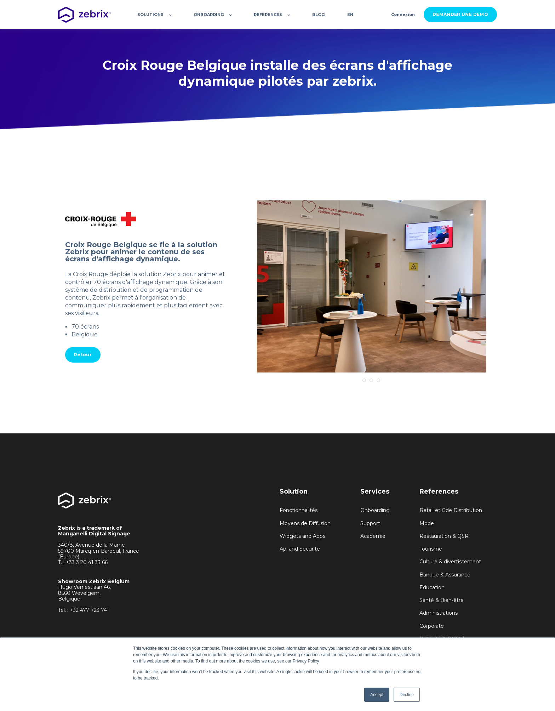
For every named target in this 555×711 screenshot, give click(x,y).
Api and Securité (300, 549)
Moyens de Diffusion (305, 524)
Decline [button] (407, 694)
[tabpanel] (371, 286)
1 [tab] (364, 380)
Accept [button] (376, 694)
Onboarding (375, 510)
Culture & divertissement (450, 562)
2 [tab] (371, 380)
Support (370, 524)
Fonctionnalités (298, 510)
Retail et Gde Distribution (450, 510)
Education (432, 588)
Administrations (438, 613)
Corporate (431, 626)
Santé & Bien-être (441, 600)
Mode (426, 524)
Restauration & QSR (444, 536)
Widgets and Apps (302, 536)
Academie (372, 536)
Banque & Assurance (444, 575)
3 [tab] (378, 380)
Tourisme (430, 549)
